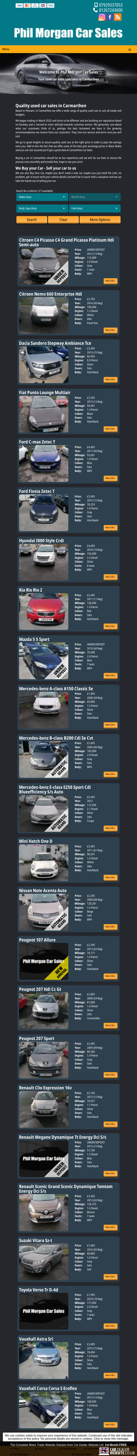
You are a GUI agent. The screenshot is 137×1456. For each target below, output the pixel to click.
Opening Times (68, 1448)
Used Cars (41, 1448)
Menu (5, 49)
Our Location (91, 1448)
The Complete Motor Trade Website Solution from (68, 1454)
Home (14, 1448)
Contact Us (115, 1448)
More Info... (110, 280)
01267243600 (111, 10)
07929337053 (111, 5)
